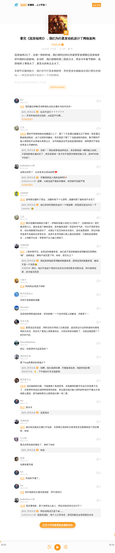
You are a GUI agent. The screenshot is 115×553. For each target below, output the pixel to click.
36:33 (22, 223)
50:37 (22, 427)
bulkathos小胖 (27, 165)
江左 (22, 127)
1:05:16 (23, 386)
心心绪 (23, 437)
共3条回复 (27, 184)
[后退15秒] (49, 547)
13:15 (22, 492)
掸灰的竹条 (25, 355)
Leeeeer (24, 192)
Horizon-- (25, 307)
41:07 (22, 106)
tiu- (22, 99)
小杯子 (23, 279)
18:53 (22, 251)
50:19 (22, 286)
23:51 (22, 478)
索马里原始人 (26, 293)
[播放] (57, 547)
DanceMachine (27, 342)
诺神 (22, 457)
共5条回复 (27, 119)
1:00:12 (23, 133)
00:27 (22, 407)
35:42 (22, 199)
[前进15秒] (65, 547)
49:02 (22, 327)
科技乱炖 (56, 44)
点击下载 (96, 5)
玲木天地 (24, 321)
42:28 (22, 505)
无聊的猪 (24, 244)
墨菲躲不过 (25, 379)
